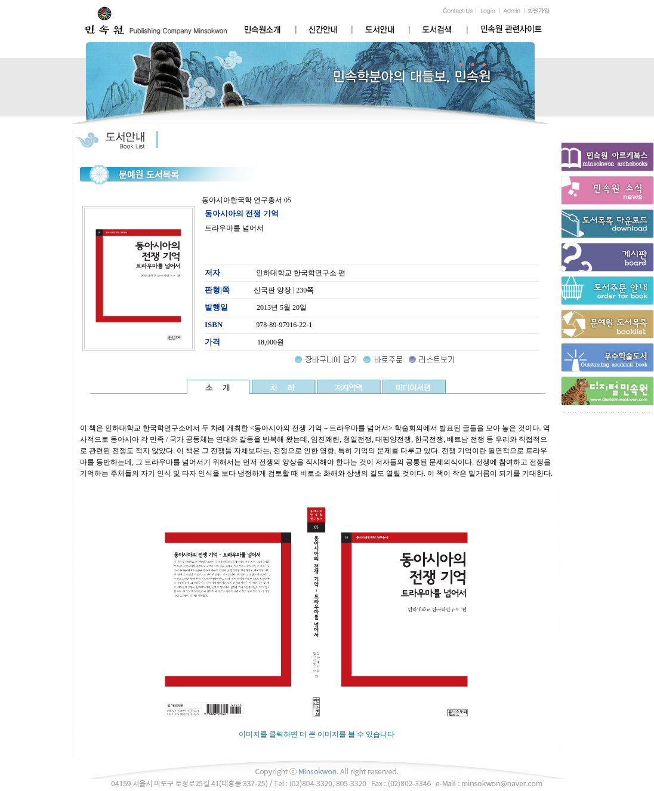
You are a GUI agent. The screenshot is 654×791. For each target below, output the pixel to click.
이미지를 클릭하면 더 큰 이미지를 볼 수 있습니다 (316, 730)
